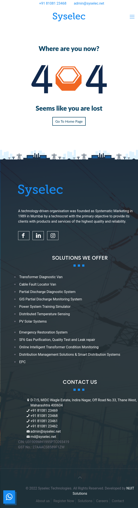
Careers (102, 501)
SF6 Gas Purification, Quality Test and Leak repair (57, 340)
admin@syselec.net (89, 3)
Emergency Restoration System (43, 332)
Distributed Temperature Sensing (44, 314)
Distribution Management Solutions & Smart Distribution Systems (69, 354)
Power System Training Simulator (44, 307)
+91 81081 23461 (44, 421)
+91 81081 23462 (44, 426)
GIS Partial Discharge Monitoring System (50, 299)
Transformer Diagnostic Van (41, 277)
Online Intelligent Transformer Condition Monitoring (59, 347)
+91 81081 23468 (52, 3)
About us (43, 501)
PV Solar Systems (33, 321)
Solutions (85, 501)
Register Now (63, 501)
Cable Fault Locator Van (37, 284)
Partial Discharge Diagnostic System (47, 292)
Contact (118, 501)
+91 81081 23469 (44, 410)
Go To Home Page (69, 121)
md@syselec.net (43, 437)
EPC (22, 362)
